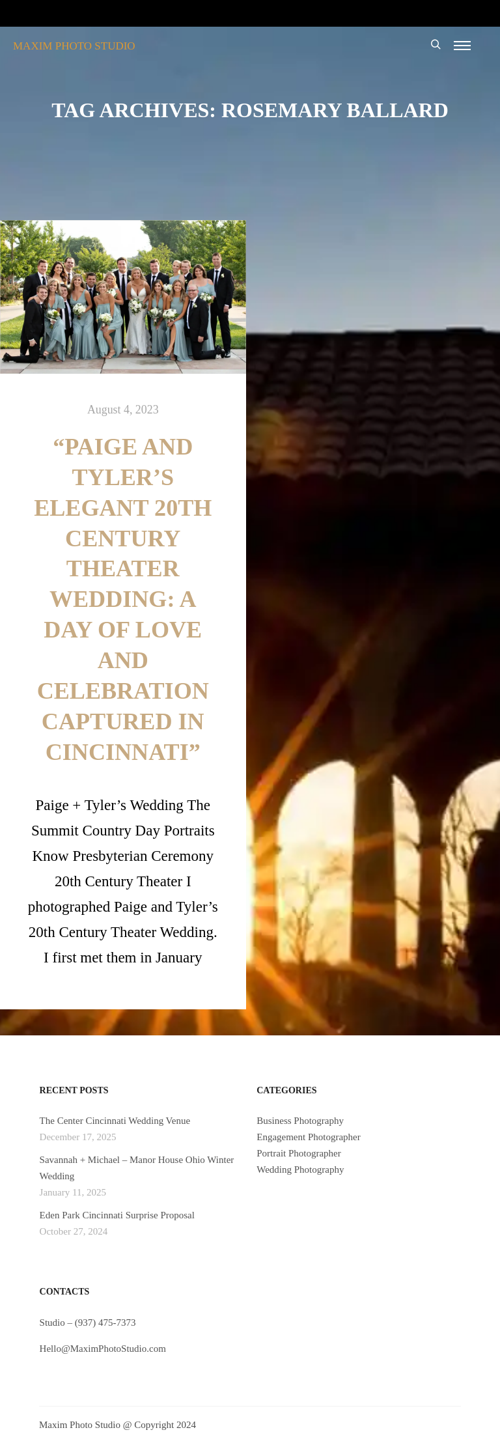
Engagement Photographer (309, 1137)
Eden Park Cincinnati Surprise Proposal (117, 1215)
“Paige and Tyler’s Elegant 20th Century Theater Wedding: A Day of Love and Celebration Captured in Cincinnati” (123, 599)
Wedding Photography (300, 1169)
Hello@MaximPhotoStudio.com (103, 1348)
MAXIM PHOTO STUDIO (74, 46)
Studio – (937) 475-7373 (88, 1322)
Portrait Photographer (299, 1153)
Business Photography (300, 1120)
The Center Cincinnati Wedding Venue (115, 1120)
